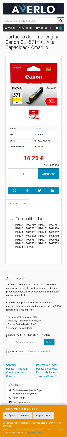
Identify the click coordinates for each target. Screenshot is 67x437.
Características (17, 203)
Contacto (43, 28)
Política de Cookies (35, 432)
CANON (37, 128)
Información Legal (46, 364)
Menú (10, 28)
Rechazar (25, 415)
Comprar (48, 174)
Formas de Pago (45, 372)
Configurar (10, 415)
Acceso (25, 28)
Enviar (49, 342)
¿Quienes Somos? (46, 376)
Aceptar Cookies (43, 415)
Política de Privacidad (40, 351)
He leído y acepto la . (31, 351)
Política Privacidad (16, 368)
